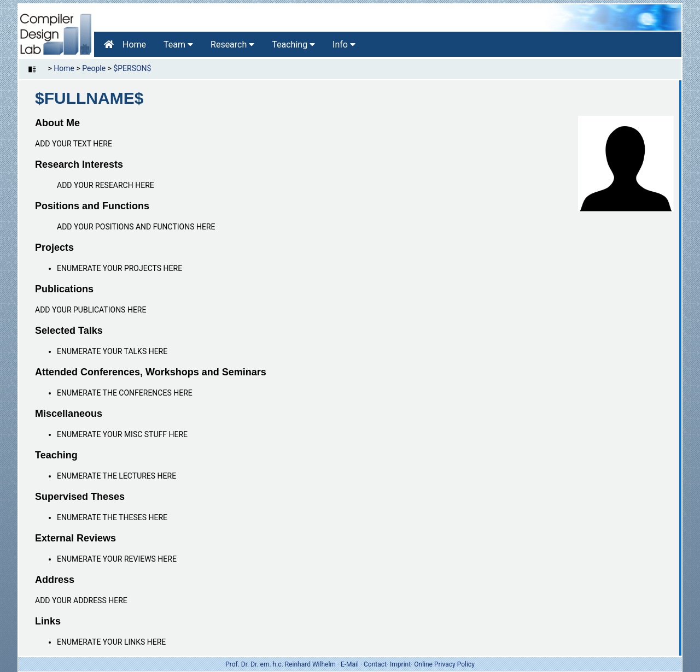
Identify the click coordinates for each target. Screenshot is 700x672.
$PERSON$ (132, 68)
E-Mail (350, 664)
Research (232, 44)
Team (178, 44)
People (94, 68)
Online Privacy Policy (444, 664)
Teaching (293, 44)
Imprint (400, 664)
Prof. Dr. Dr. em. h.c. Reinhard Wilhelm (280, 664)
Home (125, 44)
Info (343, 44)
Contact (375, 664)
